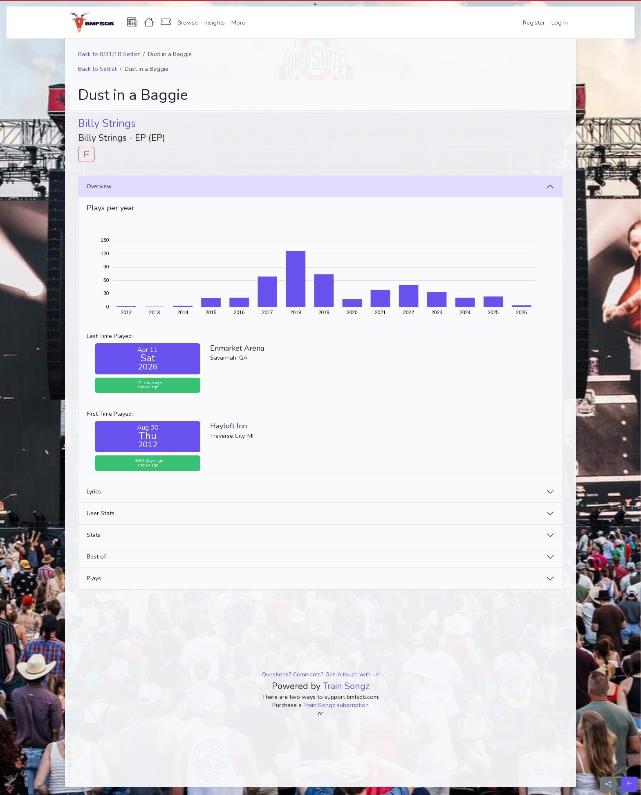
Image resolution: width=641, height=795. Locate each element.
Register (534, 22)
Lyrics (94, 491)
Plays (94, 578)
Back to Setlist (97, 69)
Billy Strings (107, 124)
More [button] (238, 22)
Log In (559, 22)
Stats (94, 535)
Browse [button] (187, 22)
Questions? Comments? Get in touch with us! (321, 674)
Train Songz (346, 686)
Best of (96, 556)
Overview (99, 186)
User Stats (100, 513)
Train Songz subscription (336, 705)
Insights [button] (214, 22)
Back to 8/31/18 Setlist (109, 54)
